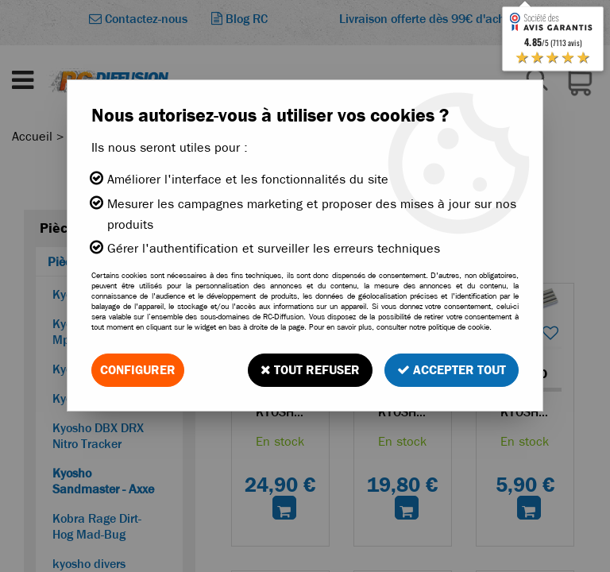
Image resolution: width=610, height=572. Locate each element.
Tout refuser (310, 369)
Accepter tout (451, 369)
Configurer (138, 369)
